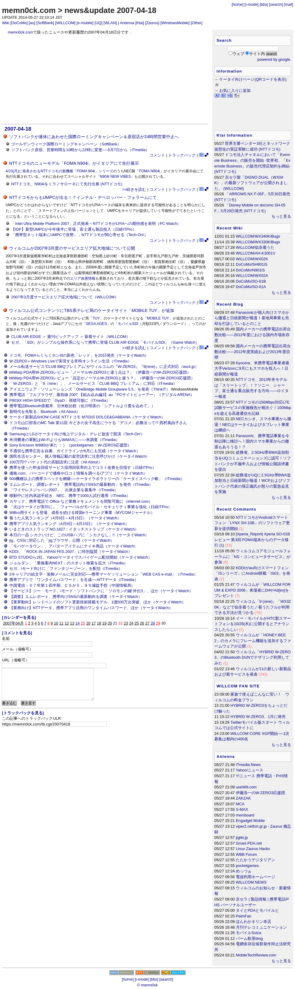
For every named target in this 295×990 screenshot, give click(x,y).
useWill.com (246, 787)
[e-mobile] (84, 23)
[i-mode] (251, 4)
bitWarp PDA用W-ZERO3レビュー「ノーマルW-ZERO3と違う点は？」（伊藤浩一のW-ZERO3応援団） (100, 372)
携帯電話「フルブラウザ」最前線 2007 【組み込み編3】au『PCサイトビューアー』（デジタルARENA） (101, 394)
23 (126, 623)
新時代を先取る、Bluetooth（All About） (44, 411)
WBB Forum (246, 854)
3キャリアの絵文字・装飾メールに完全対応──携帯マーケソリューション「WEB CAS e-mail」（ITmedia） (103, 574)
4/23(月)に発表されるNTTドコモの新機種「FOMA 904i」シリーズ (59, 171)
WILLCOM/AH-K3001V (255, 253)
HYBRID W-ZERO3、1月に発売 (258, 716)
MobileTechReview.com (256, 955)
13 (72, 623)
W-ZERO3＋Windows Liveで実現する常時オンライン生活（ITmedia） (70, 361)
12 (67, 623)
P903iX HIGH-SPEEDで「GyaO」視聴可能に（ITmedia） (59, 400)
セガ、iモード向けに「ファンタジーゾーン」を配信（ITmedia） (65, 568)
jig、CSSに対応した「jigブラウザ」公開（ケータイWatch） (61, 540)
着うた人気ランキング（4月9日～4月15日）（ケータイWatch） (65, 518)
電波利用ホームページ (255, 877)
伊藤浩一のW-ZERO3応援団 (260, 792)
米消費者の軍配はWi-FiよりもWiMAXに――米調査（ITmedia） (64, 439)
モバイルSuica (248, 932)
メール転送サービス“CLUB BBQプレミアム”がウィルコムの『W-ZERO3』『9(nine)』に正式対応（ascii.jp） (104, 366)
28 (153, 623)
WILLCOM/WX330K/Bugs (258, 242)
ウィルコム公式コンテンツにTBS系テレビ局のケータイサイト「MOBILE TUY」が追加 (91, 310)
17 (93, 623)
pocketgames (247, 865)
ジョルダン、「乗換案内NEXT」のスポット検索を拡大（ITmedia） (68, 563)
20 (109, 623)
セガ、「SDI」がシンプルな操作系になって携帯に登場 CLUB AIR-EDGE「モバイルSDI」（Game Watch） (105, 342)
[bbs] (264, 4)
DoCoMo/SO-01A (251, 286)
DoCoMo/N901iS (250, 270)
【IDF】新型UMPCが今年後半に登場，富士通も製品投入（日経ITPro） (73, 229)
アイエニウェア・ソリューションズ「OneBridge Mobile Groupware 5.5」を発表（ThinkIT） (89, 389)
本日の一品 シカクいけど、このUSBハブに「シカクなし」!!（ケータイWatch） (79, 535)
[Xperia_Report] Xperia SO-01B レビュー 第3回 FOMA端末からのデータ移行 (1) (252, 539)
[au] (32, 23)
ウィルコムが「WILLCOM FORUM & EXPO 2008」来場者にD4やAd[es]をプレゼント (252, 590)
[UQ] (98, 23)
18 (99, 623)
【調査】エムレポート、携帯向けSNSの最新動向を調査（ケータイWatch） (75, 596)
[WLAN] (110, 23)
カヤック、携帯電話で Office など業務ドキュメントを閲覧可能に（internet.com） (81, 501)
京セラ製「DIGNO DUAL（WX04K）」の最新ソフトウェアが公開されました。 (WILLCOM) (251, 183)
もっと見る (281, 216)
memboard (245, 815)
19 (104, 623)
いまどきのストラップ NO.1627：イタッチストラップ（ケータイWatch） (74, 529)
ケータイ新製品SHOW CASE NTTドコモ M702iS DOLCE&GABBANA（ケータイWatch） (87, 417)
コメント (157, 155)
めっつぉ (244, 871)
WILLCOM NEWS (251, 882)
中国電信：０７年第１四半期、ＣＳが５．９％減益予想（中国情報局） (72, 585)
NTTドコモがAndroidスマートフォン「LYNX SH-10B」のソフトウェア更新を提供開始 (252, 523)
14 (77, 623)
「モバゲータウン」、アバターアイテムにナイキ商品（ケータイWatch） (73, 546)
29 (158, 623)
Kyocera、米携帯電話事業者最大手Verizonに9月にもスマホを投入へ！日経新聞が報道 (251, 368)
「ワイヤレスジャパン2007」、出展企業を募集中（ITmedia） (63, 490)
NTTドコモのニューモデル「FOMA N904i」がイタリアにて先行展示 (74, 163)
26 (142, 623)
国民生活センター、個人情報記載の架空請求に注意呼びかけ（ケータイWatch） (79, 456)
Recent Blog (229, 304)
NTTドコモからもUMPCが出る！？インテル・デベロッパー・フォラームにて (83, 197)
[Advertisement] (105, 79)
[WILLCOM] (65, 23)
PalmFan (243, 916)
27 (147, 623)
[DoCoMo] (19, 23)
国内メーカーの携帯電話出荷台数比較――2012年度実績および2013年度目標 (252, 351)
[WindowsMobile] (175, 23)
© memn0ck (147, 985)
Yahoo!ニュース (250, 770)
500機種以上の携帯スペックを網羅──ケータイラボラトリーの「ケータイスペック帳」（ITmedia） (96, 478)
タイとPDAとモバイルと (257, 910)
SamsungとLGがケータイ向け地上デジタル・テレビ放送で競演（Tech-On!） (77, 434)
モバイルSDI (128, 324)
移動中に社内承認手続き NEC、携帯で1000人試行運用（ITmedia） (69, 495)
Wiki (5, 23)
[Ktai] (139, 23)
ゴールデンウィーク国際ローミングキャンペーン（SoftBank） (66, 144)
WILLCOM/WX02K (252, 259)
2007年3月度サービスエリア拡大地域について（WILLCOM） (64, 297)
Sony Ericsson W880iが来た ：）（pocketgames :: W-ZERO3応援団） (70, 445)
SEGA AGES (96, 324)
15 (83, 623)
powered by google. (274, 59)
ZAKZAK (243, 798)
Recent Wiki (229, 228)
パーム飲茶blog (249, 938)
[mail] (288, 4)
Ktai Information (234, 135)
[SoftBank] (45, 23)
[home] (237, 4)
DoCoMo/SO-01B (251, 281)
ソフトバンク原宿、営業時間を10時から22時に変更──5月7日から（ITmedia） (80, 150)
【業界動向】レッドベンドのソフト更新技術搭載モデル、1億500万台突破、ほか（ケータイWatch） (97, 602)
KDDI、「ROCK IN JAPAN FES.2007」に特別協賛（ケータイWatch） (70, 551)
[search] (276, 4)
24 (131, 623)
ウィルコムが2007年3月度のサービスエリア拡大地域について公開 (72, 248)
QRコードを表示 (270, 79)
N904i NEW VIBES (115, 176)
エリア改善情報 (82, 278)
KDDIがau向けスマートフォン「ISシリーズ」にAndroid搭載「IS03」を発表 (252, 573)
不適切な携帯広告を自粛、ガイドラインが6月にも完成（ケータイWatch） (74, 451)
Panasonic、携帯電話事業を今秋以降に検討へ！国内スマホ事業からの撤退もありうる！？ (251, 441)
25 (136, 623)
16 (88, 623)
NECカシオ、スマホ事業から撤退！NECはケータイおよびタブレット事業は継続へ (252, 424)
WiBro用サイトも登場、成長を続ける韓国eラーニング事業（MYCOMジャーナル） (82, 512)
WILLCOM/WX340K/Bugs (258, 236)
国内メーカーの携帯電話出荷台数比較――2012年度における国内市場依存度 (252, 334)
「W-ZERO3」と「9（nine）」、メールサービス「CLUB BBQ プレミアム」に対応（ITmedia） (93, 383)
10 (56, 623)
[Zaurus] (152, 23)
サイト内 (257, 53)
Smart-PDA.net (249, 843)
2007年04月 (13, 623)
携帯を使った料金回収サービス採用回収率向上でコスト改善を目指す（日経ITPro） (82, 467)
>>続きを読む (134, 189)
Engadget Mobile (250, 820)
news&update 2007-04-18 (110, 10)
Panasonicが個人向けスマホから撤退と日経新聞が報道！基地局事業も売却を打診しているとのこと (251, 318)
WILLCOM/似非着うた (255, 247)
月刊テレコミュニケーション (261, 927)
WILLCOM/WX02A (252, 275)
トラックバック (182, 155)
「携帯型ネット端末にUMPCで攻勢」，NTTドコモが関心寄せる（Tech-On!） (79, 234)
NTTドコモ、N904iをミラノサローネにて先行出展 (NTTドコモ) (66, 184)
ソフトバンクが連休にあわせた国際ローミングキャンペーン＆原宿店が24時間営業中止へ (94, 136)
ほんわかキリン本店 (253, 921)
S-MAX (242, 809)
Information (229, 71)
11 (61, 623)
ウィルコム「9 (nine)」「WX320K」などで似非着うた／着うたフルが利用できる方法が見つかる (252, 607)
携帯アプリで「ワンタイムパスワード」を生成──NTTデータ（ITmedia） (73, 579)
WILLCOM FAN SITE (238, 686)
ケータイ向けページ (237, 79)
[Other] (196, 23)
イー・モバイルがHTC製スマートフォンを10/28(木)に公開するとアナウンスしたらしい (252, 624)
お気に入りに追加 (235, 90)
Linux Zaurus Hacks (253, 848)
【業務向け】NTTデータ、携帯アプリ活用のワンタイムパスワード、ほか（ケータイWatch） (91, 607)
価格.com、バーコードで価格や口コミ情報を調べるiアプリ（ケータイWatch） (78, 473)
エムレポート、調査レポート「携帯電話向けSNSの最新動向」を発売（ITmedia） (81, 484)
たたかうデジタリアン (255, 860)
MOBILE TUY (158, 318)
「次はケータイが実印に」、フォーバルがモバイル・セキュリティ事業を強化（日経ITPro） (90, 507)
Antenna (127, 23)
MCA (240, 804)
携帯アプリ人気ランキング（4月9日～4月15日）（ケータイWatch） (69, 523)
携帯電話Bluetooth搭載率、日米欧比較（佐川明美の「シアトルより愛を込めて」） (82, 406)
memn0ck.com (29, 10)
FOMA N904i (149, 171)
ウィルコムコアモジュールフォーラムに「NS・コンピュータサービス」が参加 (252, 556)
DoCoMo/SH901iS (252, 264)
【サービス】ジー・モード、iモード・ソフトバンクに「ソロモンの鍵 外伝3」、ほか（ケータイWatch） (101, 591)
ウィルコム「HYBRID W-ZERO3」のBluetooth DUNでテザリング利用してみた (252, 657)
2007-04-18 (18, 129)
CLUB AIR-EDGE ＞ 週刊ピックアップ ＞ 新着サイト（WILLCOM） (70, 336)
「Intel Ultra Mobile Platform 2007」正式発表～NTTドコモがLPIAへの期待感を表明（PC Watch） (96, 223)
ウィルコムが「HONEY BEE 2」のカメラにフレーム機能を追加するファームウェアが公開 (252, 640)
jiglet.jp (242, 837)
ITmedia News (248, 764)
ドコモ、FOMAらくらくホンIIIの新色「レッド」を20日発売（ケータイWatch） (79, 355)
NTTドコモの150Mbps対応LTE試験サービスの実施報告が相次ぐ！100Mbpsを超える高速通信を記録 (252, 408)
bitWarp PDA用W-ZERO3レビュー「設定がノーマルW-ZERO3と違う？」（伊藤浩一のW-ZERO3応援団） (102, 378)
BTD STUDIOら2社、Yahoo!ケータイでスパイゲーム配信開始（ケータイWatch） (80, 557)
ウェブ (238, 53)
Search (224, 40)
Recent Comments (236, 509)
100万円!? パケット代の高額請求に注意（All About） (55, 462)
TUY (96, 318)
